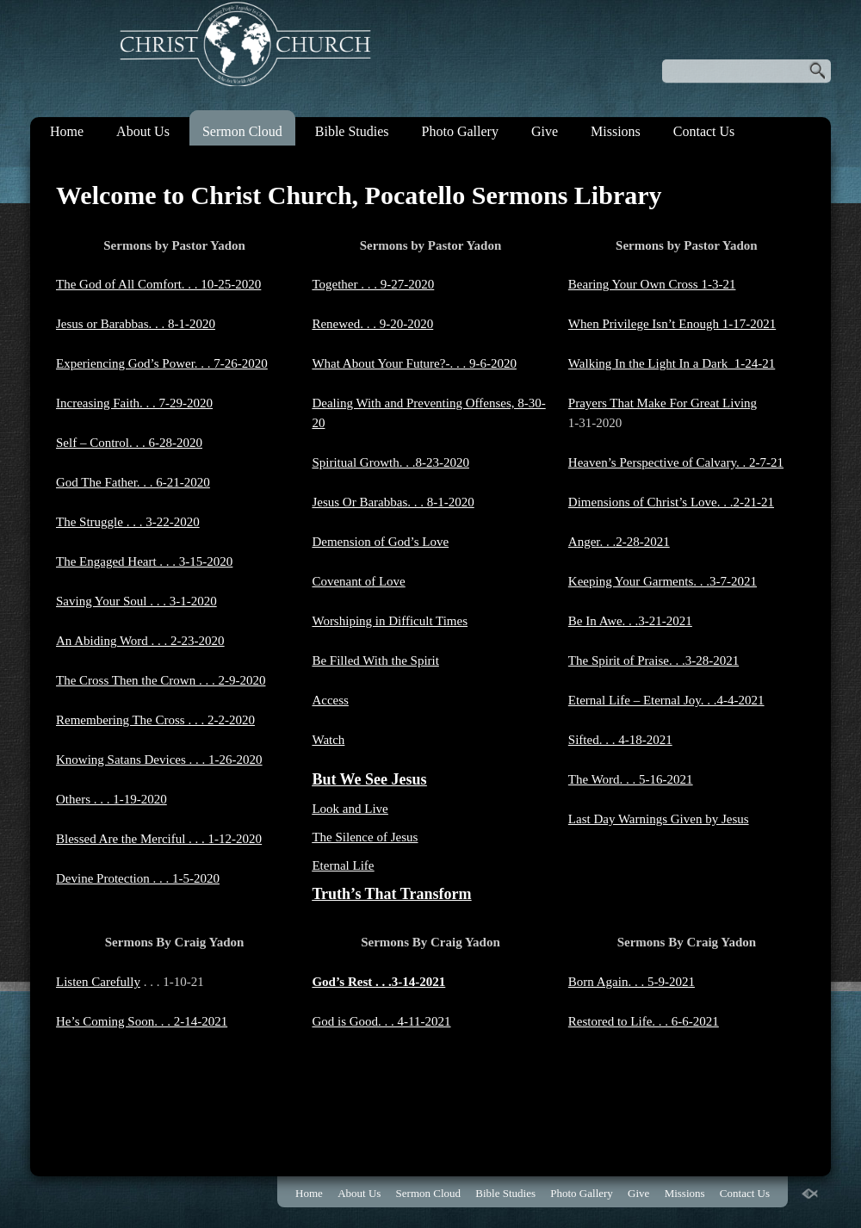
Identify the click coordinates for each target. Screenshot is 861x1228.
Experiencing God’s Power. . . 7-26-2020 (162, 363)
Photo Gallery (460, 131)
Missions (616, 131)
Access (330, 700)
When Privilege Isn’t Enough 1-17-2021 (672, 324)
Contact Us (704, 131)
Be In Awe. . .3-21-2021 (630, 621)
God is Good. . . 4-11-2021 (381, 1021)
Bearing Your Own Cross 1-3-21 (652, 284)
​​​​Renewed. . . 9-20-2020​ (372, 324)
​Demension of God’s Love (380, 542)
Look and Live (349, 809)
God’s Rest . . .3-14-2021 (378, 982)
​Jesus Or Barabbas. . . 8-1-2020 (393, 502)
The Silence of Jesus (365, 837)
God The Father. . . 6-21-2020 (133, 482)
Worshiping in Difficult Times (390, 621)
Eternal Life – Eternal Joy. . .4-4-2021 (666, 700)
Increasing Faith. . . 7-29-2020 (134, 403)
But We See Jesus (369, 779)
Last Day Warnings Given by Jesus (658, 819)
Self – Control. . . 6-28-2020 (129, 443)
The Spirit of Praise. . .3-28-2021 (653, 660)
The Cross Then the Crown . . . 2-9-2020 (160, 680)
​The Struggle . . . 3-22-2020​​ (128, 522)
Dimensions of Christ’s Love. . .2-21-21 (671, 502)
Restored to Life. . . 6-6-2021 (643, 1021)
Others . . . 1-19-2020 (111, 799)
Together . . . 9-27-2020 (373, 284)
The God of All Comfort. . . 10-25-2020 (158, 284)
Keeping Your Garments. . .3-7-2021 (662, 581)
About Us (143, 131)
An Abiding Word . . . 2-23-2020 (140, 641)
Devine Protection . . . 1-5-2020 (138, 878)
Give (544, 131)
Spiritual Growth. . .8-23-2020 (390, 462)
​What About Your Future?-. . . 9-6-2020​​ (414, 363)
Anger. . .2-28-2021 (619, 542)
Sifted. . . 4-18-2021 (620, 740)
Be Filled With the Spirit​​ (375, 660)
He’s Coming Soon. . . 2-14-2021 (141, 1021)
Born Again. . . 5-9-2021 (631, 982)
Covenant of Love (358, 581)
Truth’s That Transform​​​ (391, 893)
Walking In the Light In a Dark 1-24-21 (671, 363)
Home (67, 131)
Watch (328, 740)
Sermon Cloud (242, 131)
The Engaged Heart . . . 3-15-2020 (144, 561)
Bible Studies (352, 131)
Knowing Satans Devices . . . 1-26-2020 (159, 759)
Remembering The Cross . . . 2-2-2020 (155, 720)
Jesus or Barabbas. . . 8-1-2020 (135, 324)
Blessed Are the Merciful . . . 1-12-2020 (159, 839)
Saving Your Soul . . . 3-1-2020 (136, 601)
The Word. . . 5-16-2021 (630, 779)
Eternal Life (343, 865)
